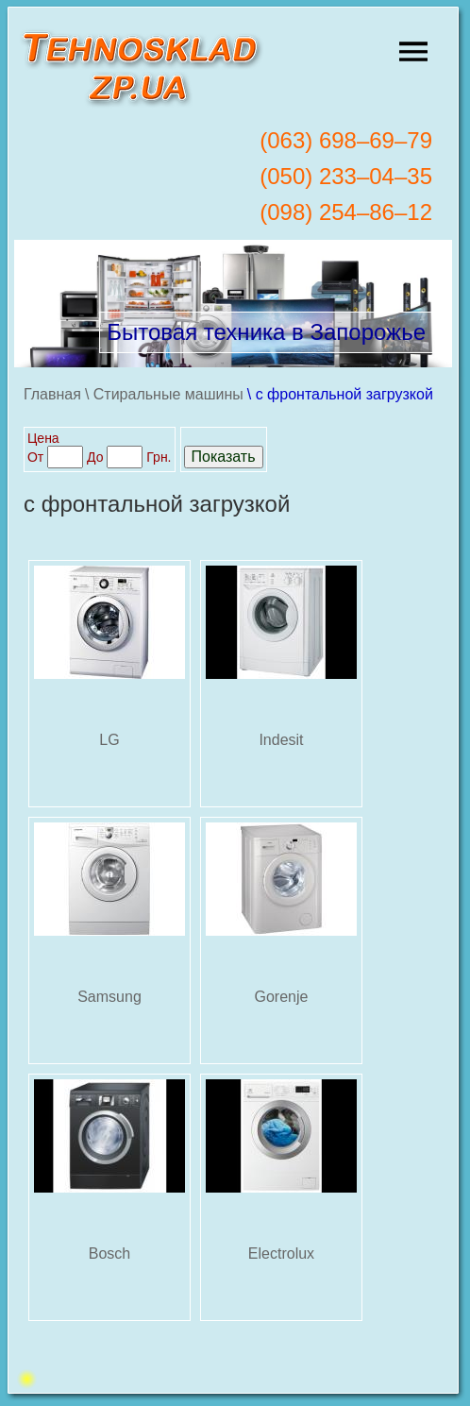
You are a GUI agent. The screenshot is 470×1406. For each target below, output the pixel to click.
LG (109, 740)
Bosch (109, 1253)
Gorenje (282, 997)
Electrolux (281, 1253)
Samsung (109, 997)
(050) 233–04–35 (346, 176)
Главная (52, 394)
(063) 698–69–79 (346, 140)
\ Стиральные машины (164, 394)
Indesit (281, 740)
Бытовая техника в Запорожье (266, 332)
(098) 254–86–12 (346, 212)
